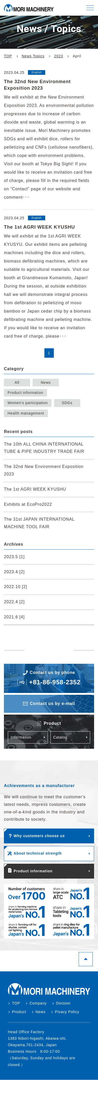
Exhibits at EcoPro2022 (28, 504)
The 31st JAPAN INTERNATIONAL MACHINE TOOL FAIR (39, 523)
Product (19, 1012)
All (17, 382)
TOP (16, 1003)
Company (38, 1003)
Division (63, 1003)
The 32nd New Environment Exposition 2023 (44, 470)
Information (21, 737)
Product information (25, 393)
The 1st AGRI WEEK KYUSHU (35, 489)
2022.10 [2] (15, 586)
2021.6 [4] (14, 617)
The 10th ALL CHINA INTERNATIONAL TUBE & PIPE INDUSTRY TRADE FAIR (44, 448)
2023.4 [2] (14, 572)
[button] (90, 8)
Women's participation (28, 403)
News (46, 382)
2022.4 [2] (14, 602)
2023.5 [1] (14, 557)
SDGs (67, 403)
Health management (26, 413)
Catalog (60, 737)
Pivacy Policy (67, 1012)
